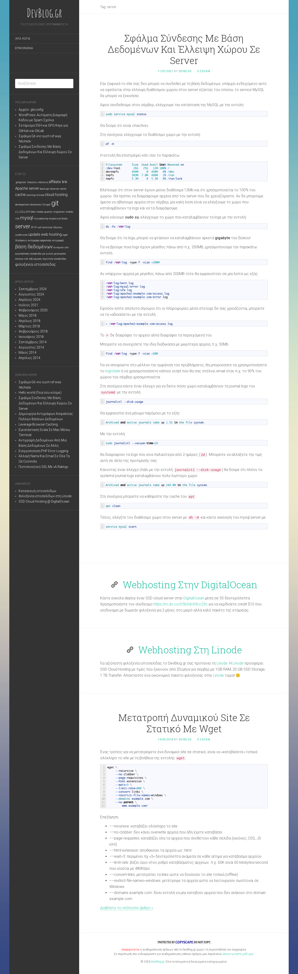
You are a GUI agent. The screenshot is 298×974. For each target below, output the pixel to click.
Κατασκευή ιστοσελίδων (37, 491)
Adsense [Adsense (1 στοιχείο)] (43, 182)
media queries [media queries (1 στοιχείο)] (44, 211)
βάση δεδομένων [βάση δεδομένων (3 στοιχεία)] (34, 246)
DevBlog (185, 71)
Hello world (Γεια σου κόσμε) (40, 392)
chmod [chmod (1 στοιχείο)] (40, 195)
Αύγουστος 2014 (31, 347)
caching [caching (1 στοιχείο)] (30, 195)
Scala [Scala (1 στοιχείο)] (65, 218)
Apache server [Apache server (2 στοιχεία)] (27, 188)
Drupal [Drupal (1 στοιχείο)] (47, 204)
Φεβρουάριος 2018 (33, 331)
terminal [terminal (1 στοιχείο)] (47, 227)
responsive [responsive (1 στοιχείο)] (55, 218)
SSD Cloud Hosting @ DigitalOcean (44, 501)
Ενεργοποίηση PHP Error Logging (43, 451)
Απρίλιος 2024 (29, 300)
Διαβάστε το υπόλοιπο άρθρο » (126, 908)
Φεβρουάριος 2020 (33, 310)
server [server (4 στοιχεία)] (22, 226)
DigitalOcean (193, 598)
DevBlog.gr (44, 13)
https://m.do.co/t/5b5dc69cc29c (180, 604)
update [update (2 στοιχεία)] (34, 234)
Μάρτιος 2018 (29, 326)
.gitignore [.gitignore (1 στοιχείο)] (20, 182)
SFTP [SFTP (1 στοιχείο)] (34, 227)
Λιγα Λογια (22, 38)
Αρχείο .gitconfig (31, 109)
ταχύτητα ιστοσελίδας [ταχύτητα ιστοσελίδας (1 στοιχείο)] (54, 258)
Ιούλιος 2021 (28, 305)
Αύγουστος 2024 (31, 294)
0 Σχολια (203, 71)
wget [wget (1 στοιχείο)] (65, 234)
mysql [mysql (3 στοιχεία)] (26, 218)
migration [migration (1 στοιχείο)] (59, 211)
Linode (222, 663)
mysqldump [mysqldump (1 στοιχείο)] (41, 218)
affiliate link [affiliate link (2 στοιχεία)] (58, 181)
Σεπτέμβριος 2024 (33, 289)
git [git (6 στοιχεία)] (55, 203)
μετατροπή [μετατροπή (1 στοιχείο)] (60, 253)
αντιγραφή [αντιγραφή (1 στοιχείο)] (58, 240)
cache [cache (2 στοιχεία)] (20, 194)
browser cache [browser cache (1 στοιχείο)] (58, 188)
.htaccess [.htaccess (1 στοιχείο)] (32, 182)
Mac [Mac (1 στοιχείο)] (33, 211)
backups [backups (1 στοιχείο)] (45, 188)
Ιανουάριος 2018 (31, 337)
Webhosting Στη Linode (190, 650)
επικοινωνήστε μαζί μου (237, 954)
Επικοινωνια (24, 48)
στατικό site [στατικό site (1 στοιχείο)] (21, 258)
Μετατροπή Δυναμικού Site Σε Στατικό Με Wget (184, 723)
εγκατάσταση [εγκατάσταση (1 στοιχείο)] (22, 253)
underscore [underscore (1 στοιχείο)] (21, 234)
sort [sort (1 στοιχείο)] (39, 227)
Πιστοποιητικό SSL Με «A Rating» (43, 467)
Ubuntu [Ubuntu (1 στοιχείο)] (57, 227)
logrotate (112, 371)
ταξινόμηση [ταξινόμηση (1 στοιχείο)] (35, 258)
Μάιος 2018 (27, 315)
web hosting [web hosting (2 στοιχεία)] (51, 234)
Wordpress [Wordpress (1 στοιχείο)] (21, 240)
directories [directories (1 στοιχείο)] (36, 204)
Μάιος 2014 (27, 352)
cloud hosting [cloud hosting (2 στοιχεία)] (56, 194)
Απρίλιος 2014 (29, 358)
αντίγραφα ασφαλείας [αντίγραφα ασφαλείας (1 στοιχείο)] (39, 240)
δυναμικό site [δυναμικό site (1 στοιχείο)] (60, 247)
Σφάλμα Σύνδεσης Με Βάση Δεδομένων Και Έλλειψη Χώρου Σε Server (45, 152)
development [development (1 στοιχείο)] (22, 204)
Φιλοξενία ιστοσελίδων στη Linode (45, 496)
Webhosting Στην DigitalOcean (190, 584)
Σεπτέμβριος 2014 (33, 342)
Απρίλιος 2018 (29, 321)
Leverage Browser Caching (38, 424)
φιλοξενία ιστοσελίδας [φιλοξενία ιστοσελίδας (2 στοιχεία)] (35, 264)
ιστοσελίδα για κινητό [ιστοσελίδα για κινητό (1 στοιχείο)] (41, 253)
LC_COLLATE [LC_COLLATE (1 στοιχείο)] (22, 211)
